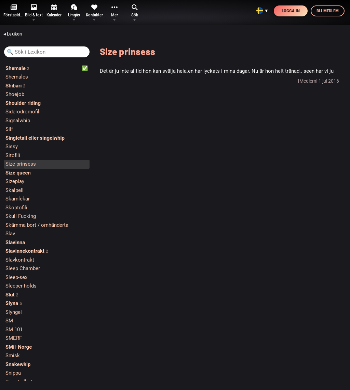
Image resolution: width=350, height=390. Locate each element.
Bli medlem (328, 10)
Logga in (291, 10)
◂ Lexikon (12, 34)
